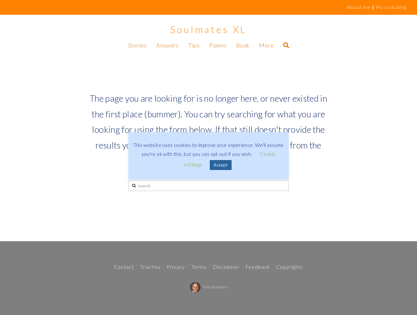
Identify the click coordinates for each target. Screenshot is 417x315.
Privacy (175, 267)
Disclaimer (226, 267)
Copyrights (289, 267)
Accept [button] (220, 164)
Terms (199, 267)
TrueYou (150, 267)
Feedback (257, 267)
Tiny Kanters (208, 287)
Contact (124, 267)
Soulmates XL (208, 29)
